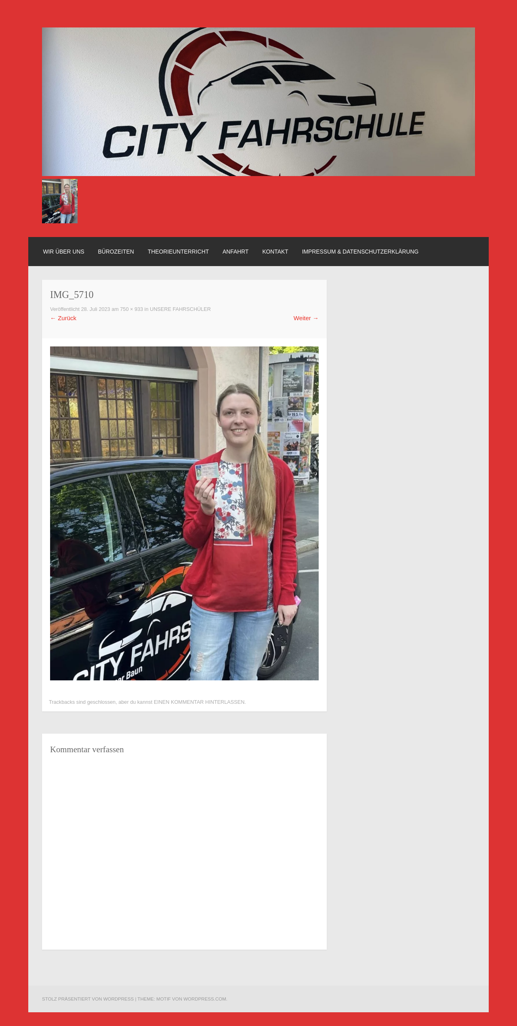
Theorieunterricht (178, 251)
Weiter (306, 318)
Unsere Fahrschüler (180, 309)
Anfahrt (235, 251)
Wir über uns (63, 251)
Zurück (63, 318)
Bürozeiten (116, 251)
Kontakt (275, 251)
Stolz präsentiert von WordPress (88, 999)
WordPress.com (204, 999)
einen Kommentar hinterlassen (199, 702)
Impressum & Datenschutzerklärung (360, 251)
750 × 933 (131, 309)
